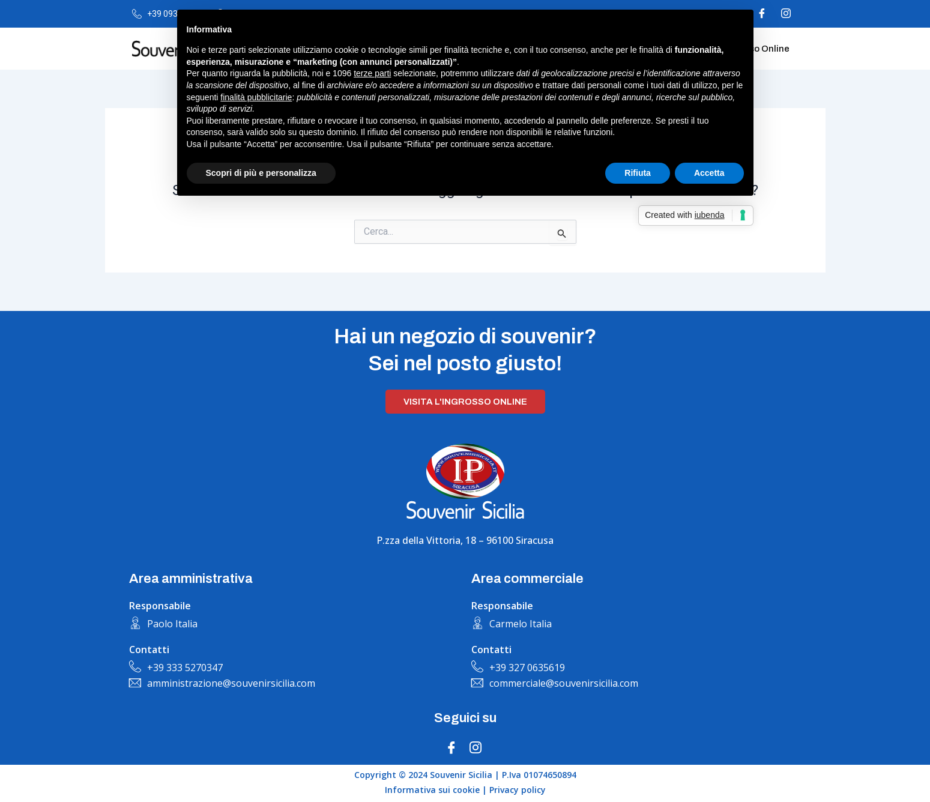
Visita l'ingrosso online (465, 401)
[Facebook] (451, 747)
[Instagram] (786, 14)
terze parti (372, 73)
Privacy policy (517, 789)
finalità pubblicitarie (256, 97)
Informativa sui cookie (432, 789)
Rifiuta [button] (637, 173)
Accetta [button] (709, 173)
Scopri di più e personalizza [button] (261, 173)
